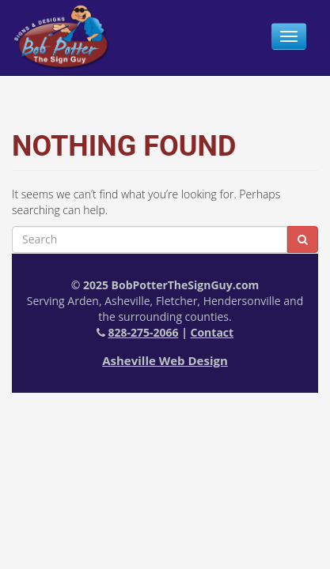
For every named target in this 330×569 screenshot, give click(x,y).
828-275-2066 (143, 332)
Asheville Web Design (165, 360)
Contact (212, 332)
